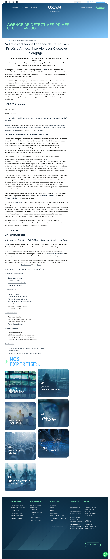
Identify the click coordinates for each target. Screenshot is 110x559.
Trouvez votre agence (86, 7)
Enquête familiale (10, 290)
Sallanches (8, 127)
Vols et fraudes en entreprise (17, 283)
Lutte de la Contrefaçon (15, 285)
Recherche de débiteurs (15, 324)
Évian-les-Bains (60, 127)
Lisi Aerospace (26, 265)
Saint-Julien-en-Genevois (20, 127)
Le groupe (34, 7)
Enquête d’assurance (11, 328)
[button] (105, 554)
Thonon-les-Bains (54, 125)
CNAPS (45, 69)
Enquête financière (11, 313)
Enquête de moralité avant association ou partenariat (25, 353)
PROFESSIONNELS (13, 7)
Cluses (63, 125)
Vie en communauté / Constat (17, 296)
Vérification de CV (13, 351)
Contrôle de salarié (14, 280)
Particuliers (24, 7)
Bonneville (37, 127)
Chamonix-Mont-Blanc (12, 130)
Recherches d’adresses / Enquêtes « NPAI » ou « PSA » (26, 348)
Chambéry (8, 125)
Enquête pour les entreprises (14, 273)
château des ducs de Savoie (56, 253)
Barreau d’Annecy (46, 195)
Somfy (39, 265)
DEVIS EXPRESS (101, 7)
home (8, 40)
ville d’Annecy (19, 202)
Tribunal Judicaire (11, 198)
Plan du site (25, 552)
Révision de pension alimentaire (18, 299)
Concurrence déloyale (15, 278)
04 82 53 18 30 (100, 2)
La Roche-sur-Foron (48, 127)
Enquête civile (9, 344)
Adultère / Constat (13, 294)
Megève (40, 130)
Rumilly (31, 127)
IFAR (47, 159)
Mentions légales (16, 552)
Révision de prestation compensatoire (20, 301)
